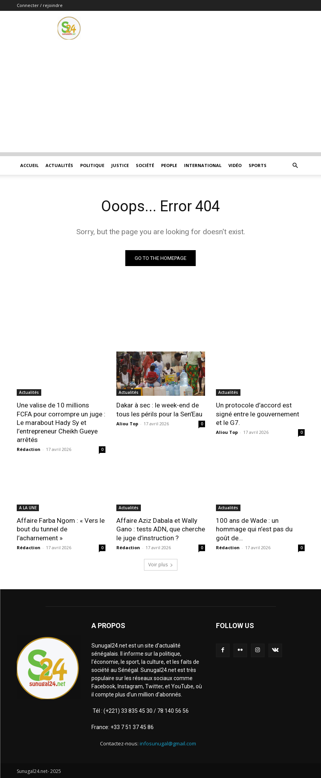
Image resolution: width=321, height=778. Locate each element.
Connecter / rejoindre (40, 5)
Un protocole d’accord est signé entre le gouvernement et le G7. (257, 413)
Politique (92, 165)
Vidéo (235, 165)
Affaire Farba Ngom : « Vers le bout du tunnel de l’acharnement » (60, 529)
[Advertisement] (160, 98)
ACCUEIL (29, 165)
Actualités (59, 165)
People (169, 165)
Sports (258, 165)
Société (145, 165)
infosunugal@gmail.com (168, 743)
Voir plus (160, 564)
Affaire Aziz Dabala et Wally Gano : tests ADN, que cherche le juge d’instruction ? (160, 529)
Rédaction (28, 449)
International (202, 165)
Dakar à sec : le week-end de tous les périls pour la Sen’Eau (159, 409)
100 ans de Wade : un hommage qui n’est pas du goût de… (254, 529)
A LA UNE (28, 507)
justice (120, 165)
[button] (295, 165)
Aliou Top (127, 423)
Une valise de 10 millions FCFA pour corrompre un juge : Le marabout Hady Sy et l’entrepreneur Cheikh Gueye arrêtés (61, 422)
